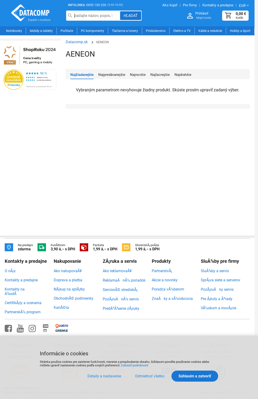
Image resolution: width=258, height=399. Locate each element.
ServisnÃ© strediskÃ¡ (120, 289)
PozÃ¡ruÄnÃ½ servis (121, 299)
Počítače (67, 31)
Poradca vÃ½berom (168, 289)
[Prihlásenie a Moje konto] (190, 15)
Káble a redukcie (210, 31)
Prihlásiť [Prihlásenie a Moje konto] (201, 13)
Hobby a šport (240, 31)
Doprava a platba (68, 280)
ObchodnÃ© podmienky (73, 298)
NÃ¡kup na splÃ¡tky (69, 289)
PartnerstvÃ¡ (162, 271)
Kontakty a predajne (21, 280)
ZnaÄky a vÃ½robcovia (172, 298)
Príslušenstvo (156, 31)
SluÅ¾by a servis (215, 271)
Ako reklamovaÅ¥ (117, 271)
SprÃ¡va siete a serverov (220, 280)
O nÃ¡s (10, 271)
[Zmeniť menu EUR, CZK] (244, 5)
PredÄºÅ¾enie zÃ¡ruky (121, 308)
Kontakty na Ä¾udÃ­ (15, 291)
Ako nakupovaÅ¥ (68, 271)
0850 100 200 (96, 5)
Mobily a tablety (41, 31)
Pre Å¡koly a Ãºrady (216, 299)
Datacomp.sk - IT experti (30, 13)
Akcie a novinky (165, 280)
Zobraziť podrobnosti (134, 365)
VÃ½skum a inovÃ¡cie (218, 308)
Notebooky (14, 31)
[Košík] (228, 16)
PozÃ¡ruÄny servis (217, 289)
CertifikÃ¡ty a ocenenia (23, 303)
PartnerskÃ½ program (23, 312)
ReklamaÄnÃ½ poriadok (124, 280)
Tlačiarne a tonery (125, 31)
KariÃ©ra (61, 307)
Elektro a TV (182, 31)
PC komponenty (92, 31)
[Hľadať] (130, 15)
